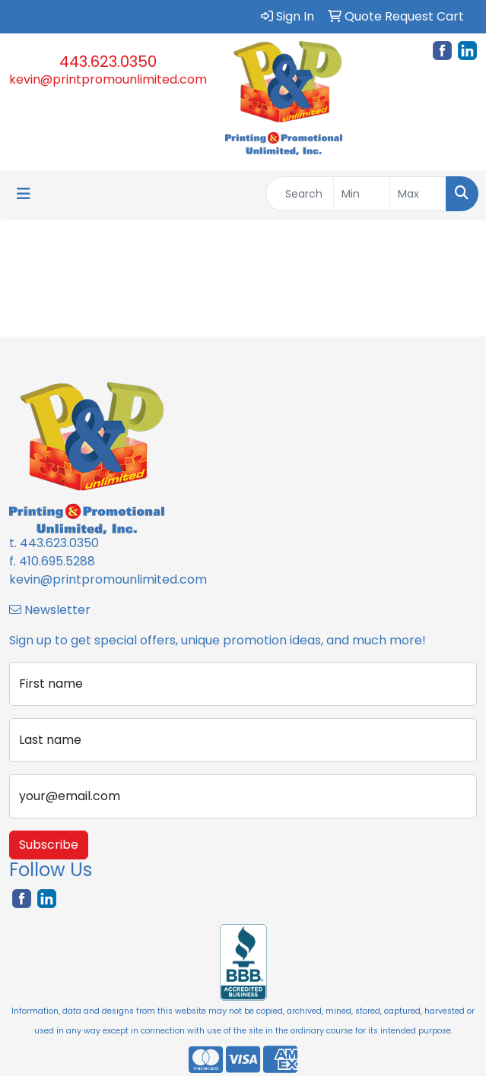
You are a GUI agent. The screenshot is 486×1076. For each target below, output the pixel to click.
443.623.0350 (108, 61)
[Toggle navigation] (24, 193)
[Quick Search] (299, 193)
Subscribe (48, 844)
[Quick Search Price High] (417, 193)
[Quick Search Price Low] (361, 193)
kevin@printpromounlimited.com (108, 79)
